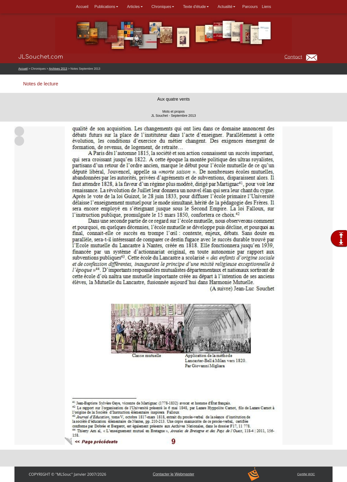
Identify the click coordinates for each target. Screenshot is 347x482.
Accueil (23, 68)
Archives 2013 (58, 68)
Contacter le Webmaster (173, 474)
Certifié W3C (306, 474)
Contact (293, 57)
